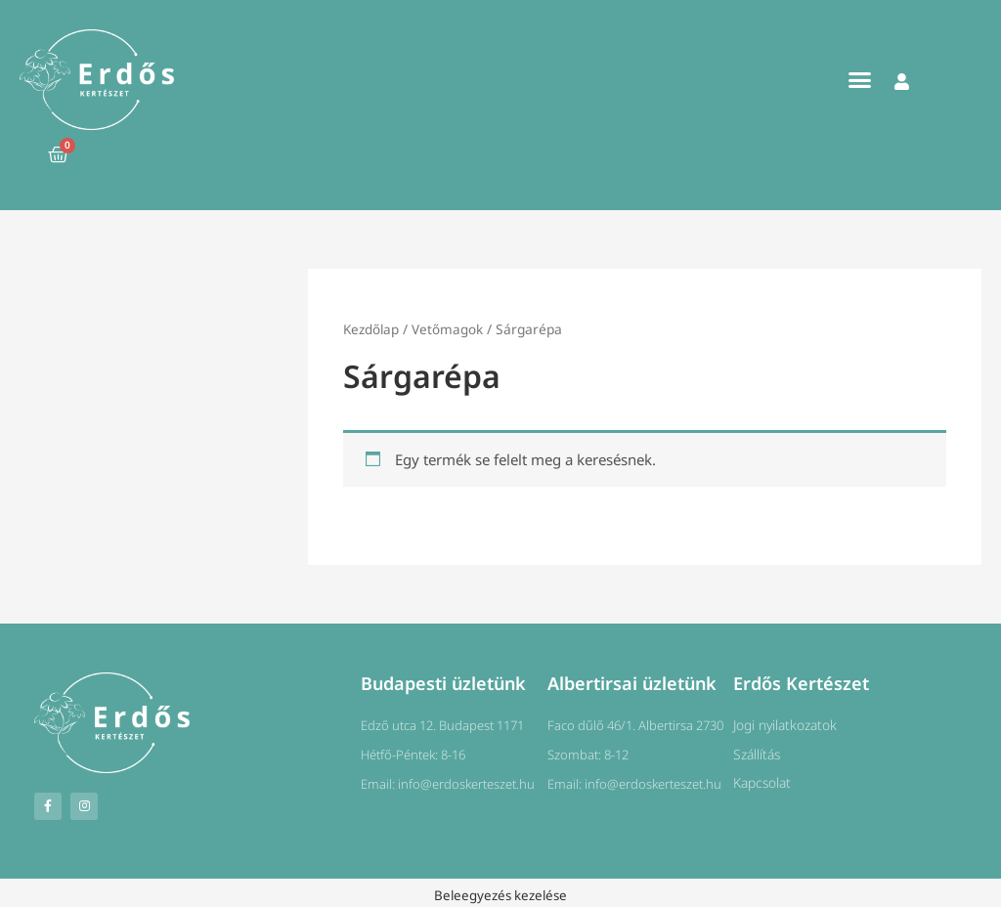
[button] (860, 80)
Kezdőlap (372, 329)
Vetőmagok (449, 329)
